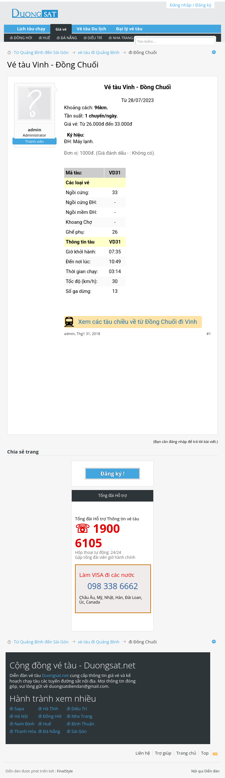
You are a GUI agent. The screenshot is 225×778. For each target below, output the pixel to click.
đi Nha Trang (79, 716)
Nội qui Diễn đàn (205, 770)
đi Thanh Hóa (23, 731)
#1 (209, 333)
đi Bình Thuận (80, 724)
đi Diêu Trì (77, 709)
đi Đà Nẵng (49, 731)
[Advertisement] (112, 382)
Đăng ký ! (113, 473)
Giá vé (61, 29)
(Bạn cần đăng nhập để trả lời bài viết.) (185, 441)
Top (205, 753)
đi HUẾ (44, 37)
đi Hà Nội (19, 716)
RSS (215, 754)
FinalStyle (65, 770)
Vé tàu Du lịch (91, 29)
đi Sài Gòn (77, 731)
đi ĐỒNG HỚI (21, 37)
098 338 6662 (113, 586)
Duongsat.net (56, 675)
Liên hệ (143, 753)
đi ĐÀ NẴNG (67, 37)
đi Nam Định (22, 724)
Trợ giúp (163, 753)
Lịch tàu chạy (31, 29)
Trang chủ (186, 753)
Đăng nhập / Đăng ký (190, 5)
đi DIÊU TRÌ (93, 37)
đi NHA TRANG (121, 37)
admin (34, 130)
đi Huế (44, 724)
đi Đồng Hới (50, 716)
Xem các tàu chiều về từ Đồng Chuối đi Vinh (137, 321)
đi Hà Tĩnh (48, 709)
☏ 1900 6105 (97, 535)
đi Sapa (17, 709)
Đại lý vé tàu (129, 29)
